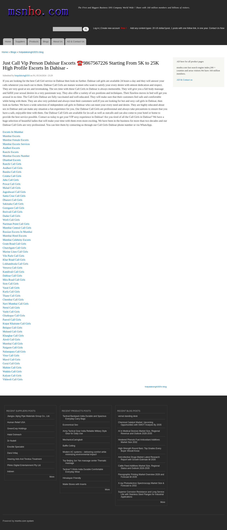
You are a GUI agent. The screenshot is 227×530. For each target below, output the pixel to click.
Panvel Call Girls (12, 319)
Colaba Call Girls (12, 176)
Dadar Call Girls (11, 215)
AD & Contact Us (75, 41)
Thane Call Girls (11, 295)
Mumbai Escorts (11, 136)
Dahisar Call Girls (12, 275)
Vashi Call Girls (11, 311)
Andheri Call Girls (13, 168)
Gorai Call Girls (11, 363)
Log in (96, 28)
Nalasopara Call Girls (14, 351)
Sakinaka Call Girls (13, 203)
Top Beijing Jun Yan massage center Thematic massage (84, 461)
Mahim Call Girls (12, 367)
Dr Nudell (11, 441)
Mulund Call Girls (12, 331)
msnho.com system (24, 521)
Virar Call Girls (11, 355)
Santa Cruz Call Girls (14, 195)
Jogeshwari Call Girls (14, 192)
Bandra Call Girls (12, 171)
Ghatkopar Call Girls (14, 315)
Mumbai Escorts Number (16, 155)
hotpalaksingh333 (22, 75)
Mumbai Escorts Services (16, 144)
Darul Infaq (12, 453)
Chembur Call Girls (13, 299)
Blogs (46, 41)
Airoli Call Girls (11, 339)
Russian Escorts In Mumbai (17, 231)
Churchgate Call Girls (14, 247)
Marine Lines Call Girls (15, 251)
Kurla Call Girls (11, 291)
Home (8, 41)
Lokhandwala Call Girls (15, 263)
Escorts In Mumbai (13, 132)
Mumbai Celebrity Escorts (17, 239)
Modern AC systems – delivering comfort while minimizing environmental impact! (84, 453)
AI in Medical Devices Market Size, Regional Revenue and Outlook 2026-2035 (139, 432)
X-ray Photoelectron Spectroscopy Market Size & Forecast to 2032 (141, 484)
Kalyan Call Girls (12, 375)
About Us (57, 41)
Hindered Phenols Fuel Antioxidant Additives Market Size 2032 (139, 440)
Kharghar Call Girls (13, 335)
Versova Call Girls (12, 267)
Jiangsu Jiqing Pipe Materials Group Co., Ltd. (28, 416)
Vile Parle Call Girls (13, 255)
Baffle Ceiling (69, 446)
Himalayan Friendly (72, 478)
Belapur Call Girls (12, 327)
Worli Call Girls (11, 219)
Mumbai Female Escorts (16, 140)
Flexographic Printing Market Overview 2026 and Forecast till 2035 (141, 475)
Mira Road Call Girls (14, 279)
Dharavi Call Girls (12, 199)
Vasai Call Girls (11, 287)
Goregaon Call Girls (13, 207)
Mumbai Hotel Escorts (15, 235)
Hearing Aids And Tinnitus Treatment (24, 459)
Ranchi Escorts (11, 152)
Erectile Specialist (15, 447)
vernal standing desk (128, 416)
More (51, 477)
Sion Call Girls (11, 283)
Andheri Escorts (11, 148)
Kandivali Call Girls (13, 271)
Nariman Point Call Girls (16, 223)
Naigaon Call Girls (13, 347)
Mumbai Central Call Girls (17, 227)
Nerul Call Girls (11, 307)
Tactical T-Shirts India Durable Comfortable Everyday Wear (83, 470)
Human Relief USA (16, 422)
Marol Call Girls (11, 359)
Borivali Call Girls (13, 211)
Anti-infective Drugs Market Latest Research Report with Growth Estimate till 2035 (139, 458)
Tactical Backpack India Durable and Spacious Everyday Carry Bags (84, 417)
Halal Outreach (14, 434)
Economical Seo (70, 425)
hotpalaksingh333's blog (31, 52)
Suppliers (20, 41)
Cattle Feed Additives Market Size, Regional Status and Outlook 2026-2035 (139, 467)
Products (33, 41)
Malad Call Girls (12, 187)
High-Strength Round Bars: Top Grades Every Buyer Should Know (139, 449)
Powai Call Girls (11, 184)
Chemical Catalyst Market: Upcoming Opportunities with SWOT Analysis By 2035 (140, 423)
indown (10, 471)
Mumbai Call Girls (13, 343)
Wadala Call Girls (12, 371)
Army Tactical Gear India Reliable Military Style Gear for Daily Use (85, 432)
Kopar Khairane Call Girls (17, 323)
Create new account (110, 28)
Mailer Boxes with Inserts (74, 484)
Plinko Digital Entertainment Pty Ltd (24, 465)
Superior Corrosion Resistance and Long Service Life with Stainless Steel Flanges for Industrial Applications (141, 494)
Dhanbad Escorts (12, 160)
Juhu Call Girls (11, 179)
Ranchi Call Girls (12, 163)
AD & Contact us (184, 80)
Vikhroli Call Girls (13, 379)
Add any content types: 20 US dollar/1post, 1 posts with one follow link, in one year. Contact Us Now (177, 28)
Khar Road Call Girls (14, 259)
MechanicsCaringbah (73, 439)
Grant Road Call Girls (14, 243)
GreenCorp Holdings (17, 428)
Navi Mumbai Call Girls (16, 303)
